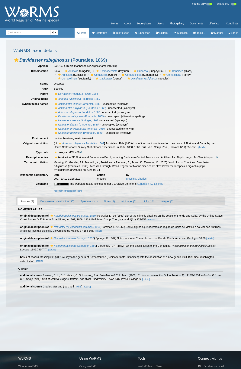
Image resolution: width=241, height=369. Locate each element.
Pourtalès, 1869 (77, 98)
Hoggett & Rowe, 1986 (76, 93)
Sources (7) (27, 201)
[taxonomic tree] (62, 191)
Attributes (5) (128, 201)
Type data (42, 152)
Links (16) (148, 201)
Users (160, 23)
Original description (35, 143)
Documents (196, 23)
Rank (45, 88)
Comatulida (99, 74)
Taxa (81, 32)
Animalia (71, 71)
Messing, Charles (136, 178)
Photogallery (176, 23)
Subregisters (144, 23)
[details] (202, 147)
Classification (39, 71)
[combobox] (28, 32)
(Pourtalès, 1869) (80, 108)
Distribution (121, 32)
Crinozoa (140, 71)
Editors (162, 32)
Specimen (142, 32)
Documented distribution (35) (57, 201)
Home (114, 23)
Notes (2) (109, 201)
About (127, 23)
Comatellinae (67, 78)
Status (44, 83)
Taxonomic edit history (33, 174)
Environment (40, 138)
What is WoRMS (27, 366)
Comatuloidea (131, 74)
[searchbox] (27, 32)
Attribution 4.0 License (150, 183)
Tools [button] (199, 32)
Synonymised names (35, 103)
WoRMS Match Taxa (150, 366)
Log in (233, 32)
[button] (16, 60)
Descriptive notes (37, 157)
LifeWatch (214, 23)
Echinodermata (106, 71)
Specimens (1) (89, 201)
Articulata (64, 74)
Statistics (180, 32)
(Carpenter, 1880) (76, 124)
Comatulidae (171, 74)
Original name (39, 98)
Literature (99, 32)
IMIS (78, 286)
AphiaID (43, 65)
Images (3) (167, 201)
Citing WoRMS (88, 366)
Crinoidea (175, 71)
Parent (44, 93)
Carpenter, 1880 (77, 103)
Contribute (232, 23)
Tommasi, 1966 (79, 128)
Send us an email (211, 366)
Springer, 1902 (76, 120)
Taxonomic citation (36, 162)
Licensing (42, 183)
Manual (217, 32)
